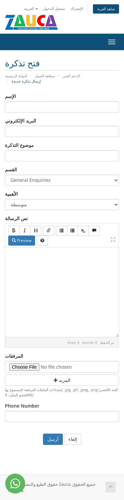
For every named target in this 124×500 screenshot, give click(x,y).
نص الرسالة (16, 218)
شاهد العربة (106, 8)
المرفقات (14, 356)
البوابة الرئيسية (16, 75)
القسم (11, 169)
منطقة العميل (45, 75)
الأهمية (11, 194)
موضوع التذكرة (19, 145)
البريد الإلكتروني (20, 120)
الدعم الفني (71, 75)
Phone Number (22, 406)
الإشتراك (76, 8)
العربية (31, 8)
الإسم (10, 96)
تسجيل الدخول (54, 8)
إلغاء (72, 439)
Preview (21, 240)
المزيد (62, 380)
